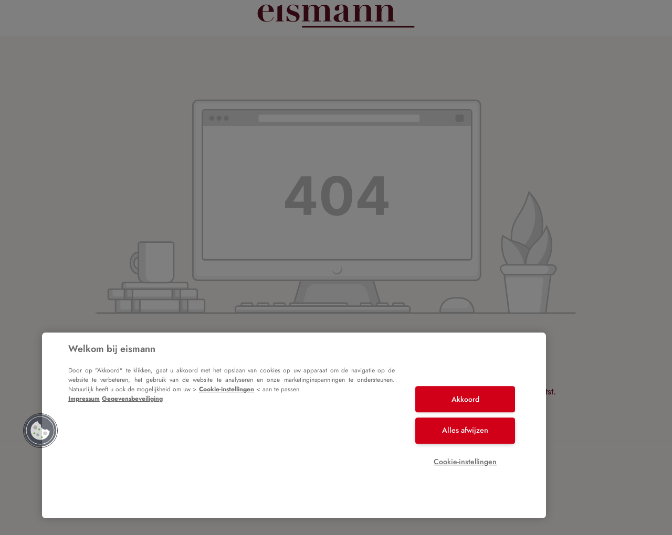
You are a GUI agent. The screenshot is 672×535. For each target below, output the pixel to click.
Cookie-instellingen (226, 389)
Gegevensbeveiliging (132, 398)
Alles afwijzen (465, 430)
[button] (40, 430)
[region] (294, 425)
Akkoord (465, 399)
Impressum (84, 398)
